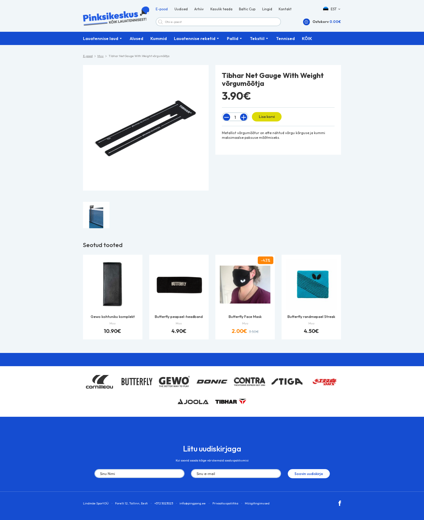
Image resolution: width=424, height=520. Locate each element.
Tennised (285, 39)
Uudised (181, 10)
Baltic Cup (247, 10)
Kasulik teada (221, 10)
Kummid (158, 39)
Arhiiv (199, 10)
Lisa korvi (266, 118)
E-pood (162, 10)
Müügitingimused (257, 504)
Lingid (267, 10)
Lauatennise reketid (194, 39)
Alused (136, 39)
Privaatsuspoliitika (225, 504)
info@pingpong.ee (192, 504)
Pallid (232, 39)
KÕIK (307, 39)
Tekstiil (257, 39)
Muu (100, 57)
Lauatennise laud (100, 39)
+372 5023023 (163, 504)
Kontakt (285, 10)
